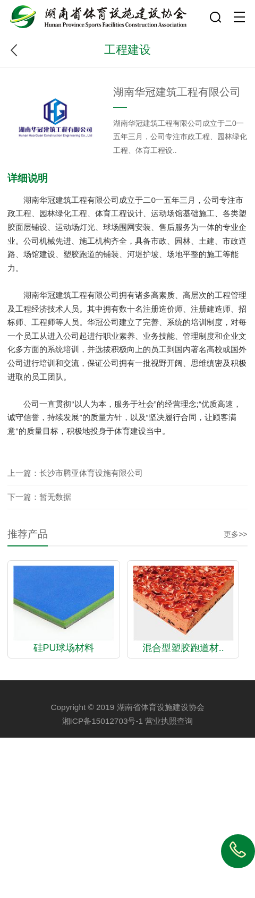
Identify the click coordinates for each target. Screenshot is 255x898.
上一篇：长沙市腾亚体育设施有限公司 (75, 472)
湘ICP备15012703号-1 (102, 720)
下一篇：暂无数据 (39, 496)
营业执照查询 (169, 720)
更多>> (235, 534)
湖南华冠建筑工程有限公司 (177, 91)
